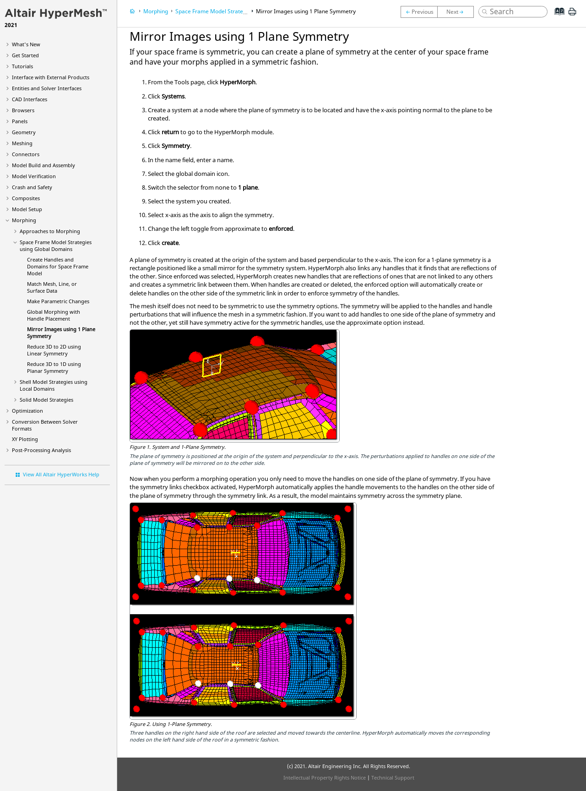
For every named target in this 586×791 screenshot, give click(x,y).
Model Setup (27, 209)
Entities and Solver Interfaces (46, 88)
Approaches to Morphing (50, 231)
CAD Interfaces (29, 99)
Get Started (25, 55)
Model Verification (34, 176)
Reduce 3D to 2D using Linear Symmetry (54, 350)
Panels (19, 121)
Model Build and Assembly (43, 165)
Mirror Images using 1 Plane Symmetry (306, 11)
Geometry (24, 132)
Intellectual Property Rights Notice (324, 777)
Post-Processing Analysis (41, 450)
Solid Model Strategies (46, 399)
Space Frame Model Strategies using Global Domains (56, 245)
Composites (26, 198)
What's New (26, 44)
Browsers (23, 110)
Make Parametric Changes (58, 301)
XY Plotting (25, 439)
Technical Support (392, 777)
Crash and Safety (32, 187)
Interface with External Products (50, 77)
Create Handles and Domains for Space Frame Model (57, 266)
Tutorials (22, 66)
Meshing (22, 143)
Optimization (27, 410)
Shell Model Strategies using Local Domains (53, 385)
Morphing (24, 220)
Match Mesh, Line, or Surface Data (52, 287)
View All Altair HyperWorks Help (61, 474)
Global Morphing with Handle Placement (53, 315)
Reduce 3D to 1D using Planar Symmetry (54, 367)
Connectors (25, 154)
